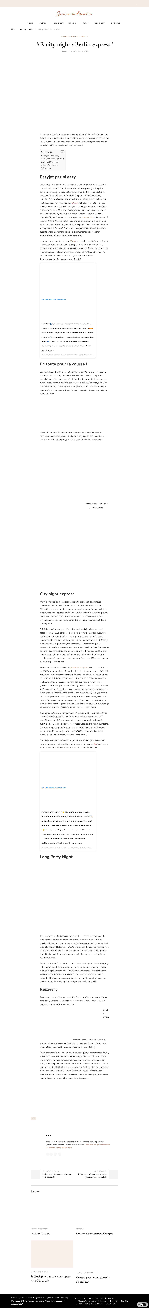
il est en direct (88, 217)
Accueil (77, 1298)
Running (72, 23)
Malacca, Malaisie (40, 1233)
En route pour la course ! (53, 159)
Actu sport (58, 23)
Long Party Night (50, 165)
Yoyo (72, 241)
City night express (50, 162)
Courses (65, 37)
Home (30, 23)
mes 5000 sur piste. (79, 667)
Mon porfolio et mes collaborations (92, 1301)
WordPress (49, 1301)
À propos (42, 23)
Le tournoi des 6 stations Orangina (94, 1233)
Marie (64, 51)
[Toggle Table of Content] (61, 152)
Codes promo (96, 1304)
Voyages (84, 37)
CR (34, 1119)
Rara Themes (28, 1301)
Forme (86, 23)
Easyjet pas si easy (51, 155)
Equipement (99, 23)
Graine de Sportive (74, 13)
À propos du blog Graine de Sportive (99, 1298)
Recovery (47, 168)
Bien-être (115, 23)
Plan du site (110, 1304)
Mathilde (74, 202)
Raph (96, 744)
